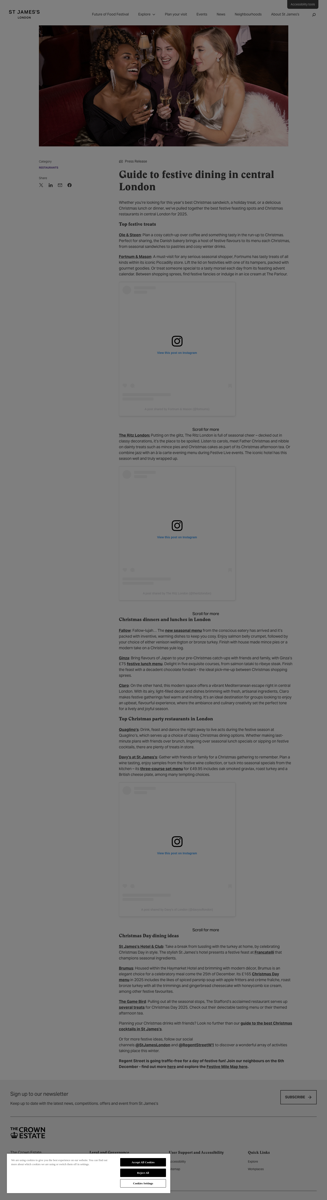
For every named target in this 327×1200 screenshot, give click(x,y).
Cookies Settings (143, 1183)
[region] (88, 1173)
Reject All (143, 1172)
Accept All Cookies (143, 1162)
